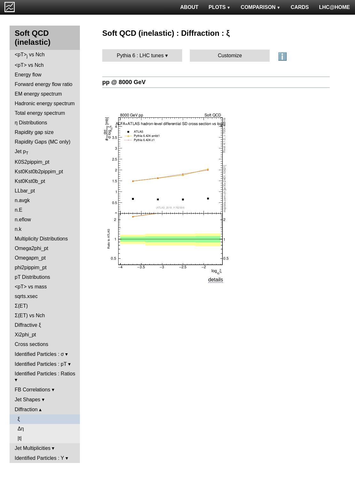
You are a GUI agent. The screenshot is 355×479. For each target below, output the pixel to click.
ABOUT (189, 7)
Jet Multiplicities (32, 448)
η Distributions (31, 122)
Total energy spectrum (40, 113)
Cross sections (31, 344)
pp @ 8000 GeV (124, 82)
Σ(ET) (21, 306)
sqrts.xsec (26, 296)
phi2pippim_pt (31, 267)
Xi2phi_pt (25, 334)
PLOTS (220, 7)
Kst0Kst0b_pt (30, 181)
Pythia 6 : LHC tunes (140, 55)
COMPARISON (260, 7)
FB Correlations (32, 389)
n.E (18, 210)
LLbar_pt (25, 190)
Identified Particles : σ (39, 354)
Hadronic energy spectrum (45, 103)
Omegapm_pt (30, 258)
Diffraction (26, 409)
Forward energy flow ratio (44, 84)
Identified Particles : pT (40, 364)
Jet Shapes (27, 399)
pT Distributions (32, 277)
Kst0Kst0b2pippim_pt (39, 171)
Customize (230, 55)
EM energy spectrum (38, 94)
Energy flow (28, 74)
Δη (21, 428)
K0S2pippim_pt (32, 162)
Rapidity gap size (34, 132)
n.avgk (22, 200)
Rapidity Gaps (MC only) (42, 142)
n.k (18, 229)
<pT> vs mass (31, 286)
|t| (20, 438)
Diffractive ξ (28, 325)
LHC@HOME (334, 7)
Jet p (21, 152)
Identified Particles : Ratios (45, 373)
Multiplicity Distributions (41, 238)
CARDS (300, 7)
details (215, 279)
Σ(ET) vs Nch (30, 315)
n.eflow (23, 219)
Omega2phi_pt (31, 248)
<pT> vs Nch (30, 55)
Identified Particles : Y (39, 458)
